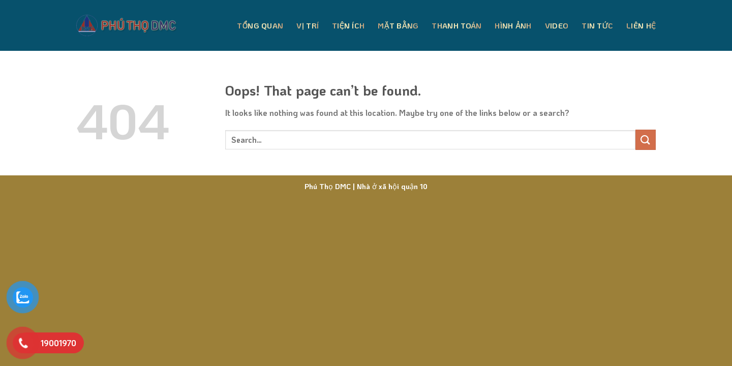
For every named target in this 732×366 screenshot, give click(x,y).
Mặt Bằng (398, 25)
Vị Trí (307, 25)
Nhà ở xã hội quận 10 (391, 186)
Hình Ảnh (513, 25)
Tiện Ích (348, 25)
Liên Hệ (641, 25)
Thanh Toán (456, 25)
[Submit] (645, 139)
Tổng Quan (260, 25)
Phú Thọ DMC (327, 186)
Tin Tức (597, 25)
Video (557, 25)
